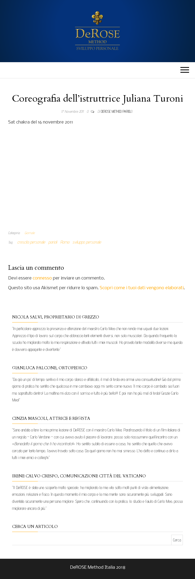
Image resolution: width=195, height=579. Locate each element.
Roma (64, 242)
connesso (42, 278)
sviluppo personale (86, 242)
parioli (52, 242)
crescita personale (31, 242)
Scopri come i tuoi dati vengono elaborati (142, 288)
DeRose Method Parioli (116, 111)
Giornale (30, 233)
